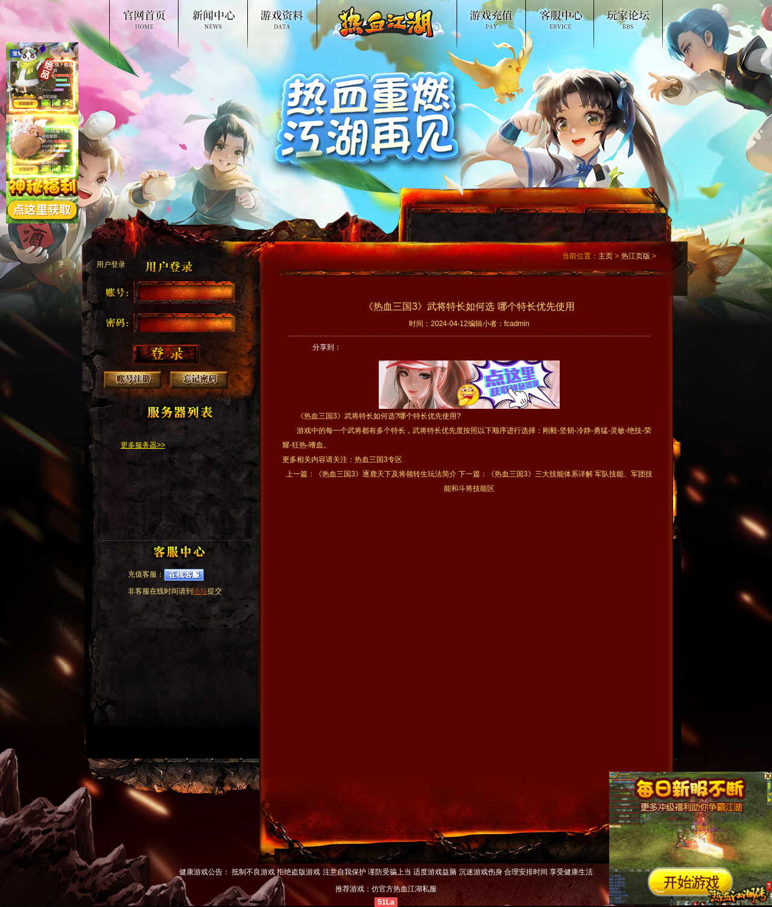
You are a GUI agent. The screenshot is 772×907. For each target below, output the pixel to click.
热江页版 (635, 256)
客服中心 (546, 14)
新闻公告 (225, 14)
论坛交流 (623, 14)
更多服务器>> (143, 445)
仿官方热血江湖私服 (404, 889)
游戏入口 (469, 14)
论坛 (200, 591)
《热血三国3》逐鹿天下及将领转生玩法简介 (386, 474)
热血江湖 (148, 14)
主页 (605, 256)
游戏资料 (302, 14)
